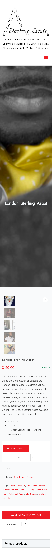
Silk (27, 493)
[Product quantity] (25, 457)
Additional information (26, 514)
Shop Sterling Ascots (23, 477)
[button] (45, 299)
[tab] (26, 515)
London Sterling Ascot (30, 489)
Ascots (41, 485)
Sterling (33, 493)
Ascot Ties (32, 485)
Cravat (6, 489)
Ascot (12, 485)
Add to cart (15, 448)
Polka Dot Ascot (16, 493)
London (14, 489)
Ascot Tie (20, 485)
